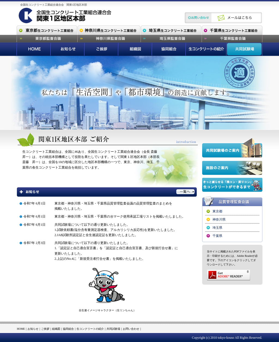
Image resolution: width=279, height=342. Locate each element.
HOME (21, 328)
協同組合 (68, 328)
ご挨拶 (45, 328)
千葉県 (217, 236)
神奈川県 (219, 219)
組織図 (56, 328)
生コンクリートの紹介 (90, 328)
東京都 (217, 211)
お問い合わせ (131, 328)
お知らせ (33, 328)
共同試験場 (113, 328)
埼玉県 (217, 228)
